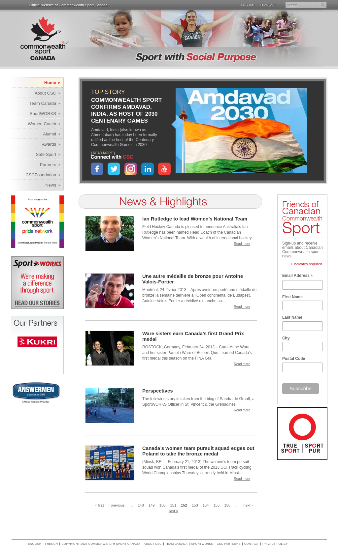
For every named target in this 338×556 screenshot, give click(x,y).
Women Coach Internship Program (37, 124)
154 (206, 505)
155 (217, 505)
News (50, 185)
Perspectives (157, 391)
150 (162, 505)
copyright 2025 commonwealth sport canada (100, 543)
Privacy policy (275, 543)
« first (99, 505)
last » (173, 511)
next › (248, 505)
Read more (242, 244)
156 (227, 505)
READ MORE (103, 153)
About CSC (45, 93)
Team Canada (42, 103)
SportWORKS (43, 113)
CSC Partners (229, 543)
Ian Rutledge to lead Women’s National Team (194, 218)
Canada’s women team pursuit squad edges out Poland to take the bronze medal (198, 450)
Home (50, 82)
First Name (292, 297)
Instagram (130, 168)
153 (195, 505)
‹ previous (117, 505)
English (247, 4)
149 (152, 505)
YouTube (164, 168)
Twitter (114, 168)
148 (141, 505)
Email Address (297, 276)
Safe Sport (46, 154)
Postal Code (293, 358)
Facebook (97, 168)
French (51, 543)
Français (268, 4)
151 (173, 505)
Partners (48, 164)
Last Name (292, 317)
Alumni (49, 134)
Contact (251, 543)
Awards (49, 144)
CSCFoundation (41, 174)
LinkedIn (147, 168)
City (286, 338)
